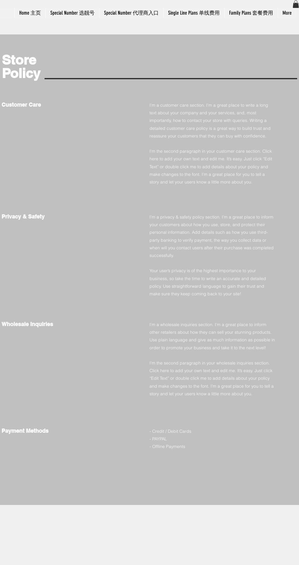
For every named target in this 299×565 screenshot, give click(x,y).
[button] (296, 4)
